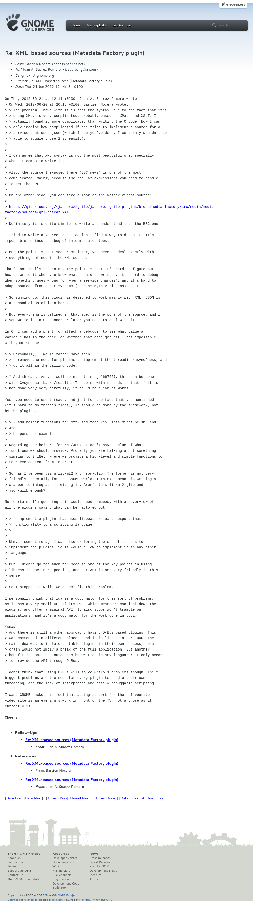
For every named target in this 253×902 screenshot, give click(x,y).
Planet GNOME (100, 866)
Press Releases (99, 858)
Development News (103, 871)
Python (95, 899)
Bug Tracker (60, 879)
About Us (14, 858)
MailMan (84, 899)
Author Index (152, 798)
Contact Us (15, 875)
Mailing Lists (96, 25)
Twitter (94, 879)
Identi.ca (95, 875)
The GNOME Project (23, 854)
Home (76, 25)
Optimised (13, 899)
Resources (60, 854)
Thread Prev (57, 798)
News (93, 854)
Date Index (129, 798)
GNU (109, 899)
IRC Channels (62, 875)
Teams (11, 866)
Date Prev (14, 798)
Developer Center (64, 858)
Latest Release (99, 862)
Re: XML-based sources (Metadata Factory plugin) (71, 739)
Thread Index (106, 798)
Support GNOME (19, 871)
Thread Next (80, 798)
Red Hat (57, 899)
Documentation (63, 862)
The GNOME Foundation (24, 879)
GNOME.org (235, 4)
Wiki (55, 866)
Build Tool (59, 888)
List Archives (122, 25)
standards (31, 899)
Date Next (33, 798)
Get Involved (16, 862)
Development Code (65, 883)
